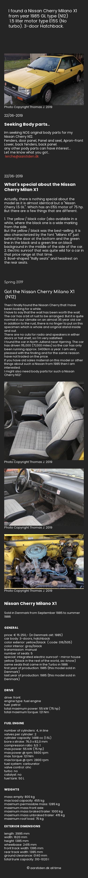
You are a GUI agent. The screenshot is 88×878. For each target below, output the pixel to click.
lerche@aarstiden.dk (22, 156)
